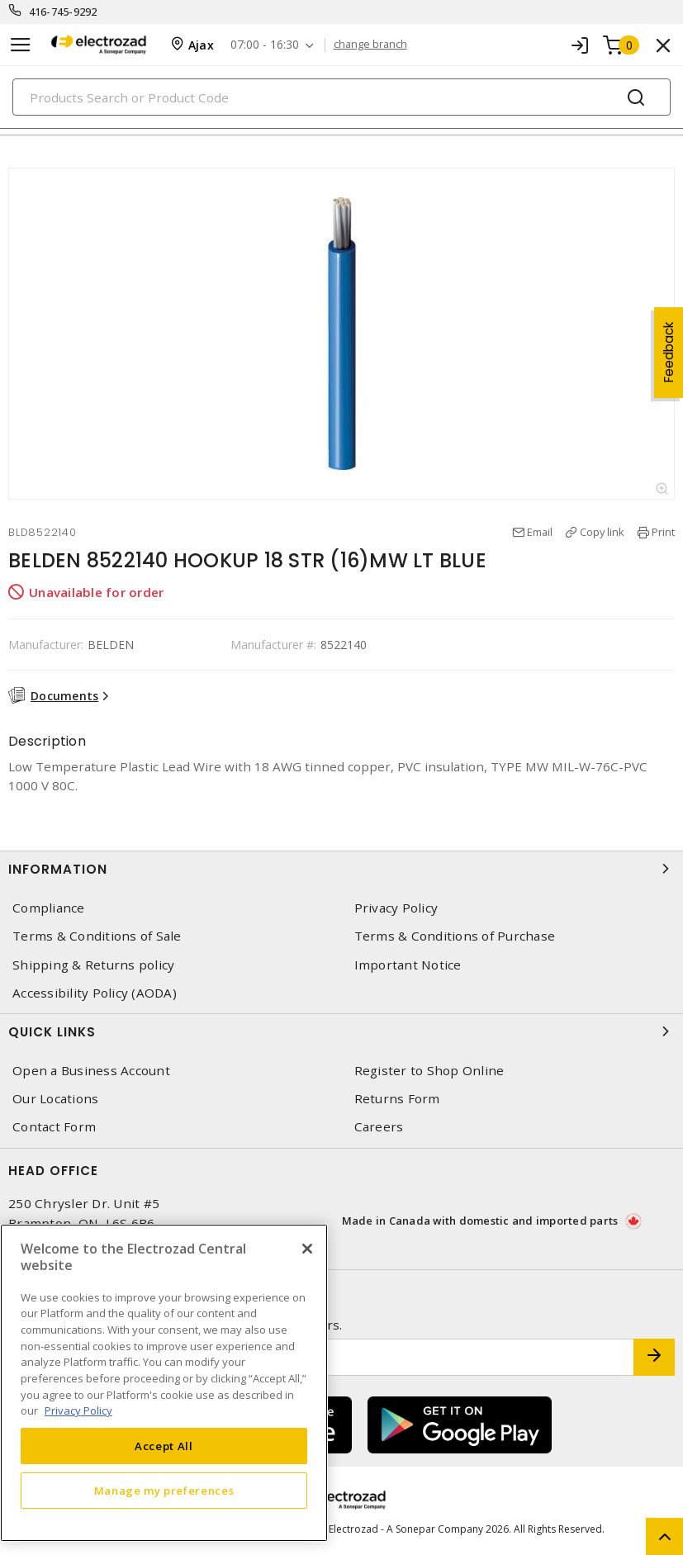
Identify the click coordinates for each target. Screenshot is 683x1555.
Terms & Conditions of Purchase (455, 936)
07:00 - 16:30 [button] (264, 45)
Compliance (48, 908)
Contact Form (54, 1127)
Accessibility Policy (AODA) (94, 993)
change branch (370, 44)
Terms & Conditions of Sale (97, 936)
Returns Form (397, 1099)
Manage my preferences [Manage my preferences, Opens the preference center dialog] (164, 1490)
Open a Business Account (91, 1071)
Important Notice (408, 965)
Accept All (164, 1446)
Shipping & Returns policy (93, 965)
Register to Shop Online (429, 1071)
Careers (379, 1127)
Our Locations (55, 1099)
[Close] (307, 1248)
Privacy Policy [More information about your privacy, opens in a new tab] (78, 1410)
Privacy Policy (396, 908)
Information (341, 869)
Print (663, 531)
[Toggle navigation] (20, 45)
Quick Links (341, 1031)
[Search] (341, 97)
